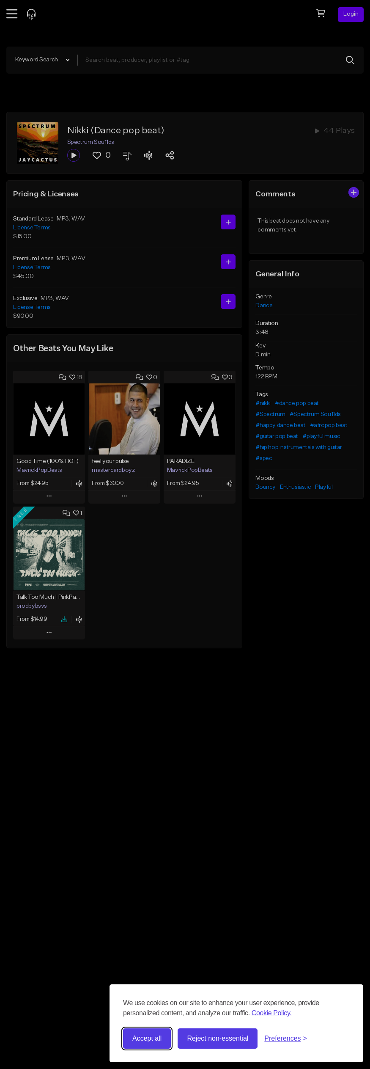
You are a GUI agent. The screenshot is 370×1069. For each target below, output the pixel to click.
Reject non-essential (217, 1038)
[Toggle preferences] (285, 1038)
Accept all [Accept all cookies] (147, 1038)
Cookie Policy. (272, 1013)
